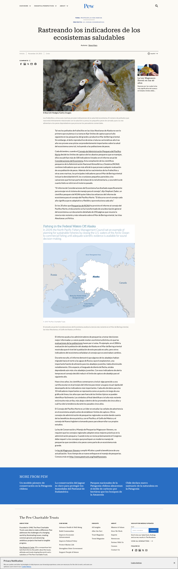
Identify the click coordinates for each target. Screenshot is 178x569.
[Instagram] (136, 550)
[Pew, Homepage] (89, 6)
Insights (95, 523)
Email (132, 526)
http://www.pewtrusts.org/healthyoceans (87, 456)
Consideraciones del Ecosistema (69, 160)
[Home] (39, 517)
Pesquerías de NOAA (80, 205)
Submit (154, 530)
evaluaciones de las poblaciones (69, 343)
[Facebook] (132, 550)
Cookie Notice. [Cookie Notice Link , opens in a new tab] (26, 567)
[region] (89, 563)
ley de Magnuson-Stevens (68, 450)
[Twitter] (143, 550)
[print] (35, 64)
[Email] (140, 530)
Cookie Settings (136, 563)
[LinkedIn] (139, 550)
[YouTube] (146, 550)
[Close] (174, 562)
